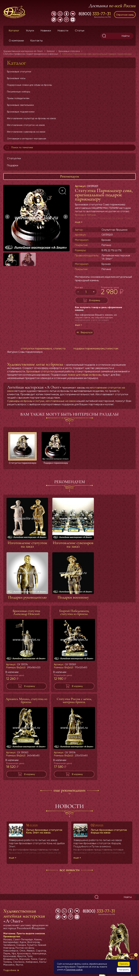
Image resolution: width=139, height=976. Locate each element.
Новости (63, 30)
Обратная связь (125, 14)
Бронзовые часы (16, 78)
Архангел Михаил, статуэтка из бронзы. (26, 703)
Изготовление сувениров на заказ (26, 131)
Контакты (36, 40)
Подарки (12, 165)
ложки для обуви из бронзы (84, 374)
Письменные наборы (18, 91)
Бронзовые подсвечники (20, 111)
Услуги (30, 30)
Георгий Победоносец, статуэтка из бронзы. (74, 615)
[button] (65, 216)
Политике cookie (74, 969)
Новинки (46, 30)
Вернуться (86, 332)
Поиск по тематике (19, 147)
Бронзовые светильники (20, 105)
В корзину (94, 300)
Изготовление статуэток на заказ (26, 125)
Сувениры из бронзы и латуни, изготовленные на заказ (41, 401)
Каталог (14, 30)
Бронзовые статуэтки (19, 71)
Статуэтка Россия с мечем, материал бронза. (74, 703)
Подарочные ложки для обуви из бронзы (29, 85)
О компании (16, 40)
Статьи (79, 30)
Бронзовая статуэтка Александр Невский (26, 615)
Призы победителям (18, 98)
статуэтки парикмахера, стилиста (43, 348)
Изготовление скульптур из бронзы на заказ (31, 118)
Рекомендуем (69, 176)
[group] (36, 218)
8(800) (95, 13)
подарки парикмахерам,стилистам (95, 348)
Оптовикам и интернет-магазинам (26, 138)
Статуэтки (14, 158)
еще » (78, 222)
